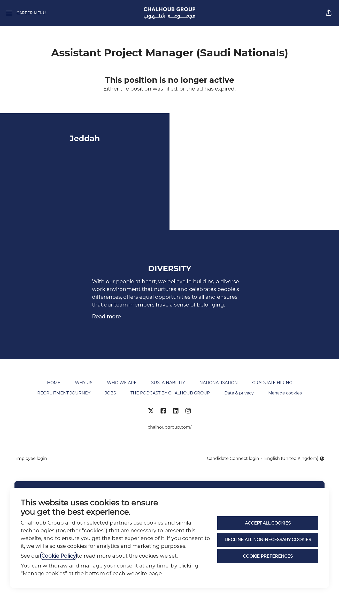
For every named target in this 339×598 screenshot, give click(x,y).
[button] (328, 13)
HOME (53, 382)
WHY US (84, 382)
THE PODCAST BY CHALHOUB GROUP (170, 393)
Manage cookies (285, 393)
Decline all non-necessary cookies (268, 539)
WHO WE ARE (122, 382)
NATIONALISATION (218, 382)
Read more (106, 316)
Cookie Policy (58, 556)
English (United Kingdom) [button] (294, 459)
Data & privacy (239, 393)
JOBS (110, 393)
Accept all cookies (268, 523)
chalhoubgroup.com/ (169, 427)
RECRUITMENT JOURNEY (63, 393)
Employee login (30, 458)
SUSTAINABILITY (168, 382)
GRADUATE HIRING (272, 382)
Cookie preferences (268, 556)
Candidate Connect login (233, 458)
